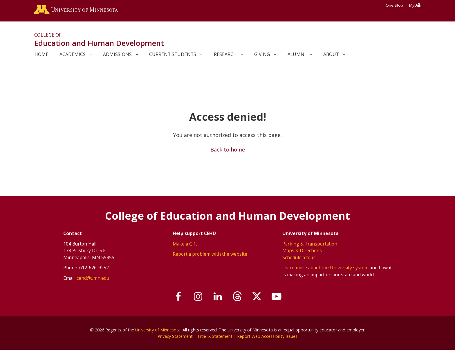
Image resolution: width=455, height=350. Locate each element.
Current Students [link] (172, 54)
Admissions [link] (117, 54)
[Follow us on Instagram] (198, 296)
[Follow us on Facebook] (179, 296)
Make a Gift (185, 244)
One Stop (394, 5)
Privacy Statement (175, 336)
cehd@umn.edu (93, 278)
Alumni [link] (297, 54)
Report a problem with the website (210, 254)
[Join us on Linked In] (218, 296)
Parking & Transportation (309, 244)
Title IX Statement (214, 336)
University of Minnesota (157, 330)
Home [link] (41, 54)
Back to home (227, 149)
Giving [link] (262, 54)
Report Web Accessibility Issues (267, 336)
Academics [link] (72, 54)
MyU (415, 5)
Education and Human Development (99, 43)
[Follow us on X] (257, 296)
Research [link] (225, 54)
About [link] (331, 54)
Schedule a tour (298, 257)
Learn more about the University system (325, 267)
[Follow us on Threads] (237, 296)
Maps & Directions (302, 250)
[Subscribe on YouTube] (276, 296)
